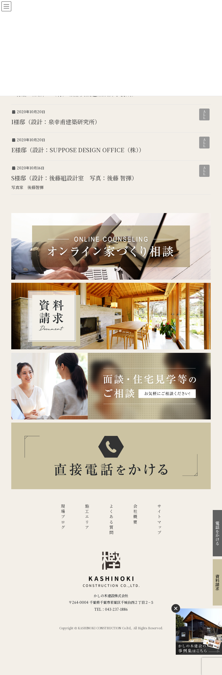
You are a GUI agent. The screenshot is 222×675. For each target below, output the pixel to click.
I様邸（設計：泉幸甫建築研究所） (55, 122)
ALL (204, 114)
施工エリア (87, 517)
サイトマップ (159, 519)
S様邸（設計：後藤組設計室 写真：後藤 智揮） (74, 178)
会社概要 (135, 514)
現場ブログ (63, 517)
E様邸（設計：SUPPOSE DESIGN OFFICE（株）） (78, 150)
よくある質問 (111, 519)
